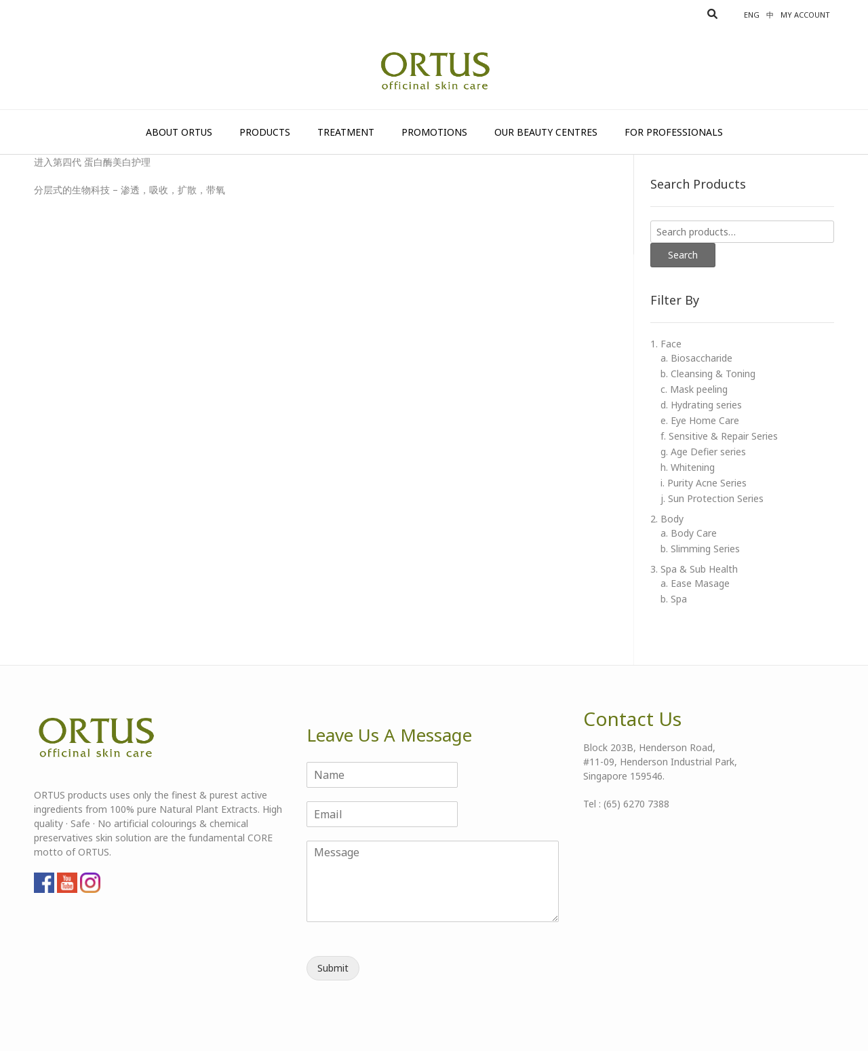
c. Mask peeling (694, 389)
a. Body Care (688, 533)
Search (683, 254)
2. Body (667, 518)
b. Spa (673, 598)
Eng (752, 14)
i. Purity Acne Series (703, 482)
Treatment (345, 132)
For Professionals (674, 132)
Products (264, 132)
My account (805, 14)
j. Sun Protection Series (712, 498)
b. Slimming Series (700, 548)
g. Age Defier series (703, 451)
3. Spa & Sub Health (694, 568)
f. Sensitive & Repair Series (719, 435)
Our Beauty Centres (545, 132)
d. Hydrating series (701, 404)
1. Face (666, 343)
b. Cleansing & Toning (707, 373)
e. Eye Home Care (699, 420)
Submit (333, 967)
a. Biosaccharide (696, 357)
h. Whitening (687, 467)
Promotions (434, 132)
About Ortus (179, 132)
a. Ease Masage (695, 583)
